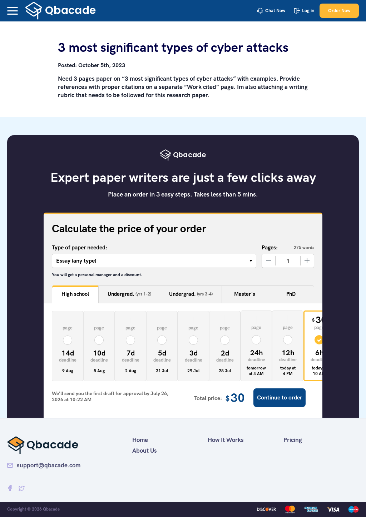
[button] (12, 11)
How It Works (226, 439)
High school (75, 294)
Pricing (292, 439)
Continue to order (279, 397)
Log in (304, 10)
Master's (244, 294)
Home (140, 439)
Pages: (270, 247)
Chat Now (271, 10)
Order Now (339, 10)
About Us (144, 450)
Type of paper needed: (79, 247)
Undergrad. (129, 294)
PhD (291, 294)
